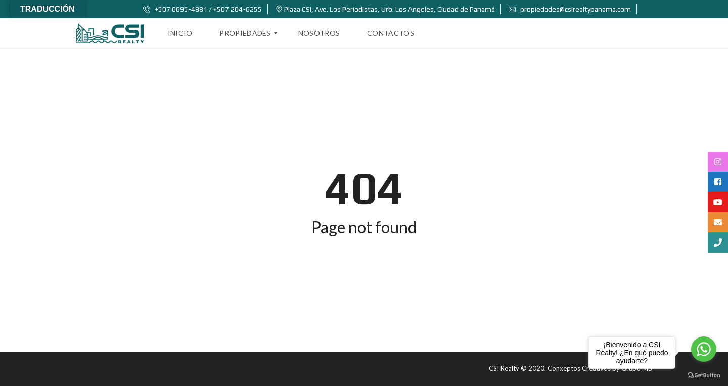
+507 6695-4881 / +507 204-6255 (202, 9)
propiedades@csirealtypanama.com (570, 9)
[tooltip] (718, 162)
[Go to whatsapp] (703, 349)
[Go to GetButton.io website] (704, 375)
